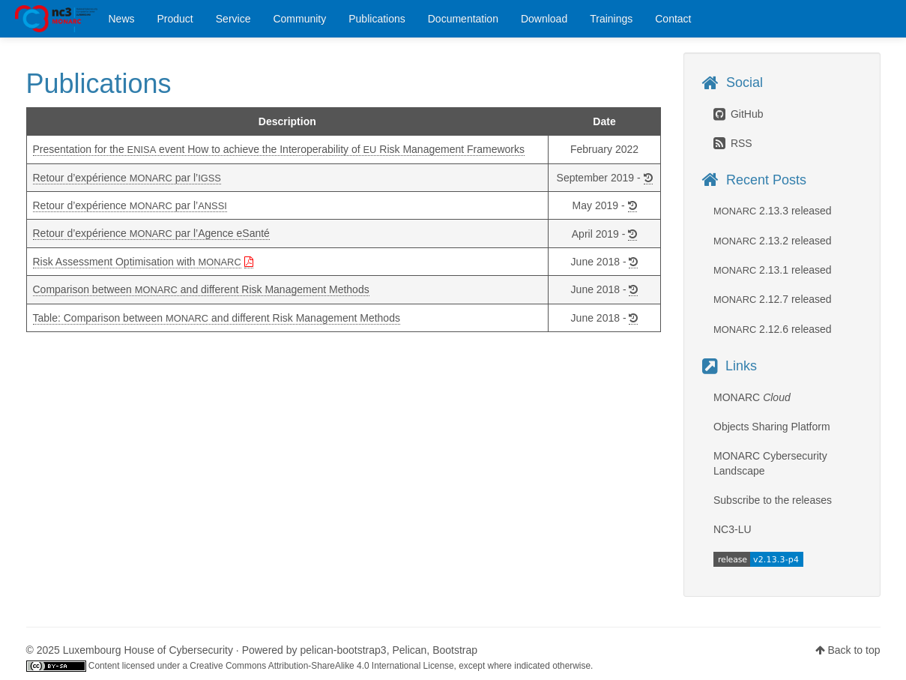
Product (175, 19)
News (122, 19)
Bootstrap (454, 650)
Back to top (853, 650)
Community (299, 19)
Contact (673, 19)
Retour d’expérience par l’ (127, 178)
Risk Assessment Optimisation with (137, 262)
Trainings (611, 19)
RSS (732, 143)
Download (544, 19)
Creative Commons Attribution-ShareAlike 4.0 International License (321, 666)
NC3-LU (732, 529)
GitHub (738, 114)
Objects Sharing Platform (771, 427)
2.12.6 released (772, 329)
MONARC (56, 18)
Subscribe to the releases (772, 500)
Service (233, 19)
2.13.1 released (772, 270)
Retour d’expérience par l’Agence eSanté (151, 233)
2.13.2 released (772, 241)
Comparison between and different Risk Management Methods (201, 289)
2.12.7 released (772, 299)
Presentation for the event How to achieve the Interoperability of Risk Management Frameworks (279, 149)
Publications (376, 19)
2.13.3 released (772, 211)
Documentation (463, 19)
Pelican (409, 650)
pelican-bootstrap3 (343, 650)
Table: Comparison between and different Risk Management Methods (216, 318)
